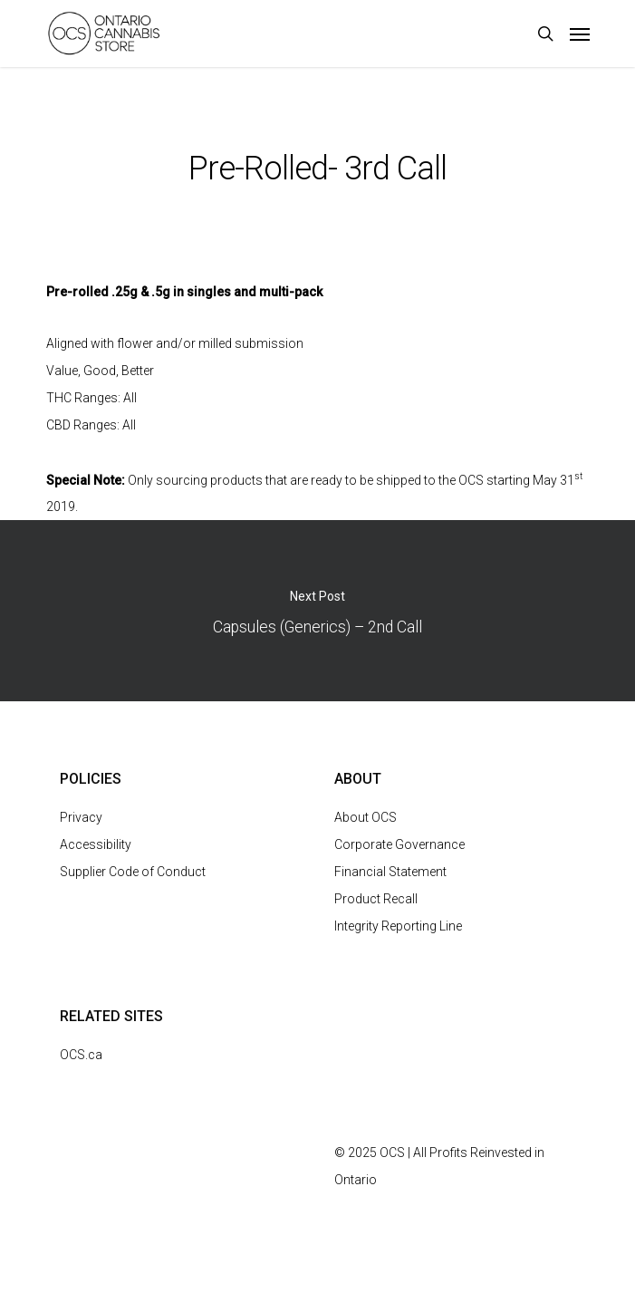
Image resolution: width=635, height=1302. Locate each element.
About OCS (365, 817)
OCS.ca (81, 1054)
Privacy (81, 817)
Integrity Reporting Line (398, 926)
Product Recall (376, 899)
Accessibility (95, 844)
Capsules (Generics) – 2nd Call (317, 610)
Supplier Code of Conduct (133, 871)
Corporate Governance (399, 844)
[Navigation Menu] (580, 33)
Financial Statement (390, 871)
